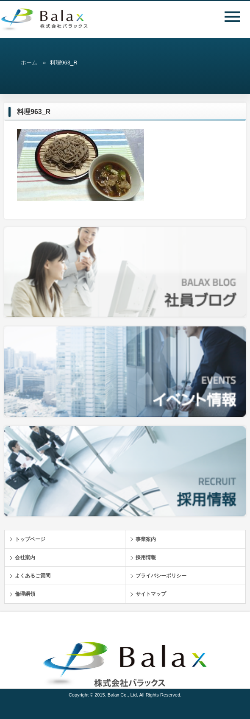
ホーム (29, 62)
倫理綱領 (25, 594)
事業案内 (146, 539)
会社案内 (25, 557)
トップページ (30, 539)
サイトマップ (151, 594)
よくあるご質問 (32, 576)
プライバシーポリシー (161, 576)
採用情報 (146, 557)
